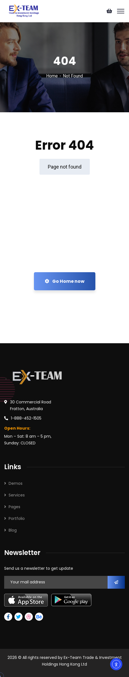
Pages (14, 507)
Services (17, 495)
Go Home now (65, 281)
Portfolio (17, 518)
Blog (13, 530)
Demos (16, 483)
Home (52, 76)
